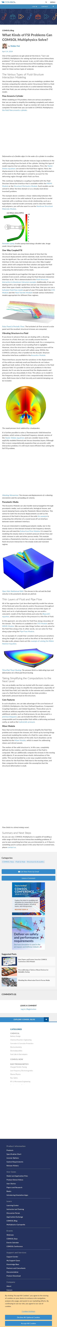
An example (42, 516)
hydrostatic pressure (27, 722)
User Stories (11, 1183)
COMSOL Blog (8, 30)
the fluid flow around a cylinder (14, 110)
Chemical (14, 1033)
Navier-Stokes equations (14, 437)
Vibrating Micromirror (10, 495)
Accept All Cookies (28, 1323)
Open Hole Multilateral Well (12, 591)
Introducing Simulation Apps (17, 1195)
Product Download (14, 1276)
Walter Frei (15, 46)
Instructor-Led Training (15, 1209)
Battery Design (15, 1036)
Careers (9, 1290)
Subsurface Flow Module (30, 531)
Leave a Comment (28, 878)
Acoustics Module (38, 355)
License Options (13, 1158)
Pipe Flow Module (27, 631)
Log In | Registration (28, 1009)
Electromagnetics (19, 1064)
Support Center (12, 1257)
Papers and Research (14, 1187)
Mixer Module (20, 740)
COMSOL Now (8, 862)
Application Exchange (15, 1217)
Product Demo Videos (15, 1180)
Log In (34, 6)
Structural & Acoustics (36, 862)
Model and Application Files (17, 1176)
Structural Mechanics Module (25, 186)
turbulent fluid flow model (12, 290)
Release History (13, 1165)
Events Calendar (13, 1242)
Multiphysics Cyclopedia (16, 1224)
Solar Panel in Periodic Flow (13, 326)
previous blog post (9, 716)
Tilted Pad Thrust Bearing (11, 670)
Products (10, 1150)
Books (9, 1191)
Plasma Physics (15, 1074)
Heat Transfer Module (23, 292)
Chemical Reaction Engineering (20, 1040)
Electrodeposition (16, 1051)
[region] (28, 1309)
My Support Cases (13, 1260)
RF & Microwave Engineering (20, 1081)
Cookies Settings (28, 1311)
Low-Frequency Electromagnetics (21, 1070)
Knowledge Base (13, 1264)
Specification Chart (14, 1154)
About (9, 1286)
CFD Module (42, 623)
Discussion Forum (13, 1213)
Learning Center (13, 1205)
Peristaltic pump (8, 243)
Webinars (10, 1235)
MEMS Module (8, 626)
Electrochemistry (16, 1047)
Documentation (12, 1272)
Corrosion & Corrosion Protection (21, 1043)
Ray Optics (14, 1078)
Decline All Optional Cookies (28, 1317)
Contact (44, 6)
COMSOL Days (12, 1239)
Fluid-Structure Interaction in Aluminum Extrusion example (25, 280)
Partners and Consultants (16, 1268)
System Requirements (15, 1162)
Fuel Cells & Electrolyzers (18, 1054)
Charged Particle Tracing (18, 1067)
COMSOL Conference (15, 1246)
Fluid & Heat (21, 862)
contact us (12, 847)
